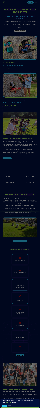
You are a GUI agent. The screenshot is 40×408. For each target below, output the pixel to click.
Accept (4, 405)
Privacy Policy (8, 402)
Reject (9, 405)
